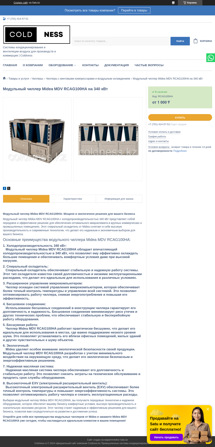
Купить (180, 117)
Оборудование (61, 65)
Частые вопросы (149, 65)
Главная (10, 65)
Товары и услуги (18, 78)
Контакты (90, 65)
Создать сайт (21, 2)
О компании (33, 65)
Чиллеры (37, 78)
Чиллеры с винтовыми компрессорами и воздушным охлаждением (88, 78)
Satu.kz (124, 439)
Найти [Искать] (180, 41)
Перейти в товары (134, 10)
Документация (116, 65)
